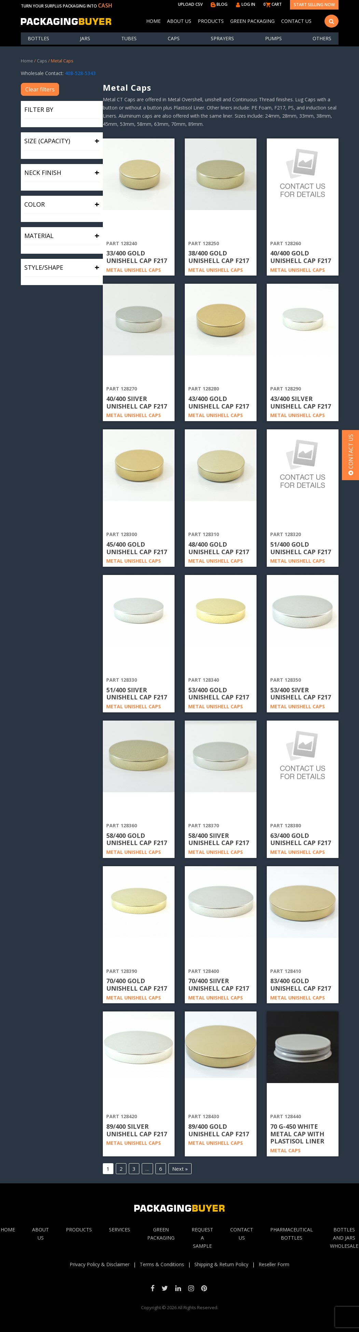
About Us (179, 21)
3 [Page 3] (134, 1168)
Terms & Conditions (162, 1264)
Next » (180, 1168)
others (322, 38)
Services (119, 1229)
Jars (85, 38)
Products (211, 21)
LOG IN (245, 4)
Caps (174, 38)
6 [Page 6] (160, 1168)
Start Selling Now (314, 5)
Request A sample (202, 1237)
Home (153, 21)
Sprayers (222, 38)
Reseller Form (274, 1264)
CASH (105, 5)
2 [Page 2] (121, 1168)
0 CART (272, 4)
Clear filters (40, 89)
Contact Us (296, 21)
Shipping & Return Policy (221, 1264)
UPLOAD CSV (190, 4)
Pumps (273, 38)
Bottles (38, 38)
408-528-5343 (80, 73)
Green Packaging (252, 21)
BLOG (219, 4)
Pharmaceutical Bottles (291, 1233)
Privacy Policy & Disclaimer (99, 1264)
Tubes (129, 38)
